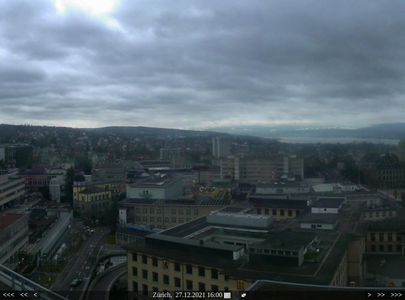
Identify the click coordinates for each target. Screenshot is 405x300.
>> (381, 294)
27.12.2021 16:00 (203, 295)
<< (23, 294)
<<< (8, 294)
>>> (396, 294)
